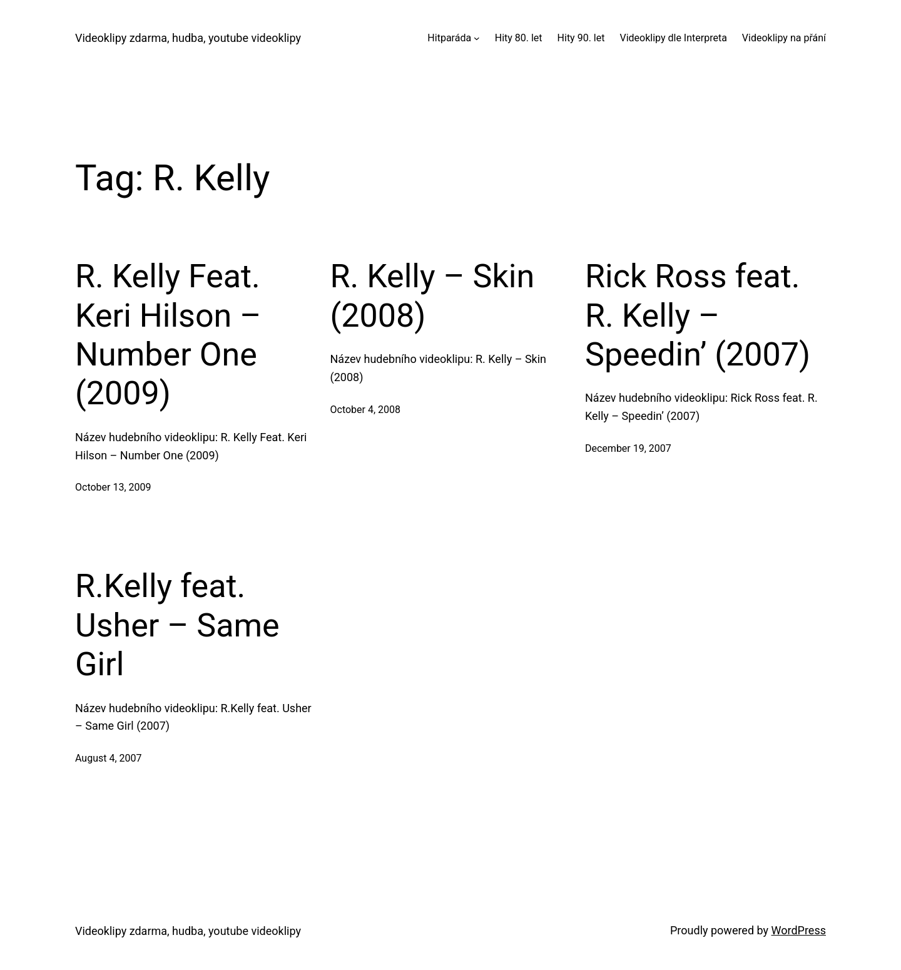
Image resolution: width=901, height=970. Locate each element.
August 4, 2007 (108, 758)
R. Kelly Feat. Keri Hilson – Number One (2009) (168, 334)
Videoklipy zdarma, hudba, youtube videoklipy (188, 37)
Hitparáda (449, 38)
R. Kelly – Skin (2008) (432, 295)
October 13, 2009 (113, 487)
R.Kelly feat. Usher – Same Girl (177, 625)
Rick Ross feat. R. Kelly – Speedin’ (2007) (697, 315)
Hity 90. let (581, 38)
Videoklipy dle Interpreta (672, 38)
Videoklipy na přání (784, 38)
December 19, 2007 (628, 448)
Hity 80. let (518, 38)
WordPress (798, 930)
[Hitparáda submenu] (477, 38)
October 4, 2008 (365, 410)
